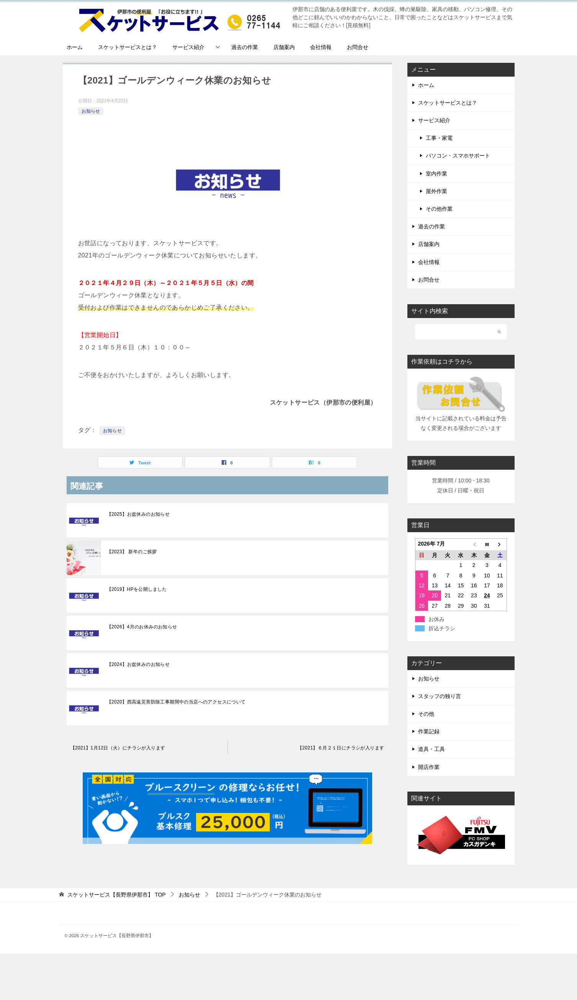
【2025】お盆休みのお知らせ (138, 514)
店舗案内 (284, 47)
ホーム (75, 47)
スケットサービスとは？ (127, 47)
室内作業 (436, 173)
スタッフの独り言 (439, 696)
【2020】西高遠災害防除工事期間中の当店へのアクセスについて (176, 702)
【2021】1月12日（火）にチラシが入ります (117, 748)
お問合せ (357, 47)
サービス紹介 (188, 47)
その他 (426, 714)
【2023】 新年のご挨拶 (132, 551)
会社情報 (321, 47)
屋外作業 (436, 191)
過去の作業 (244, 47)
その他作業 (439, 209)
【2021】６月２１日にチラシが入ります (340, 748)
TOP (116, 895)
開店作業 (429, 767)
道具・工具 (431, 749)
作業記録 (429, 731)
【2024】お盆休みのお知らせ (138, 664)
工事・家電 (439, 138)
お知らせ (91, 111)
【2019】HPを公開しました (137, 589)
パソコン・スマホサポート (458, 155)
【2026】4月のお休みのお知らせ (142, 627)
